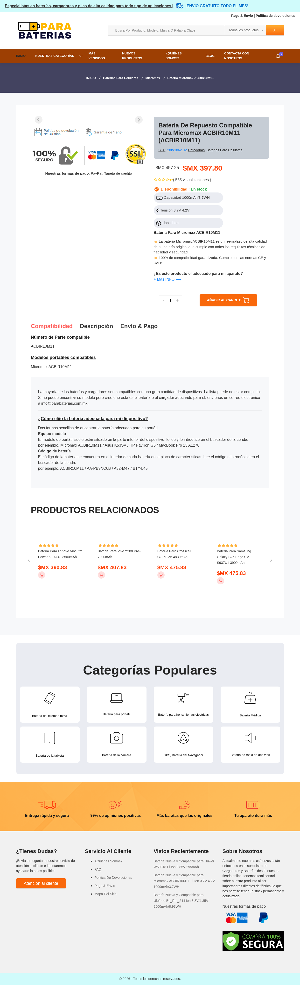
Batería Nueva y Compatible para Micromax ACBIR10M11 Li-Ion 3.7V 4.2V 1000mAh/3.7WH (184, 881)
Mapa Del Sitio (106, 894)
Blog (210, 56)
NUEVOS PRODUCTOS (132, 56)
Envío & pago (139, 326)
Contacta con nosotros (236, 56)
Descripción (96, 326)
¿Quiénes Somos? (173, 56)
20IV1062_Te (177, 150)
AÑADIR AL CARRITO (228, 300)
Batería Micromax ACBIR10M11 (190, 78)
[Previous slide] (38, 120)
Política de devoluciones (275, 16)
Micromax (152, 78)
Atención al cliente (41, 883)
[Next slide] (139, 120)
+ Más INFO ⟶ (167, 279)
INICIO (21, 56)
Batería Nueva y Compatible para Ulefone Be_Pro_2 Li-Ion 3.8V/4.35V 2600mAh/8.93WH (181, 900)
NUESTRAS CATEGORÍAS (54, 56)
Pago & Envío (242, 16)
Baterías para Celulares (120, 78)
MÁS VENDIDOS (97, 56)
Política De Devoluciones (113, 877)
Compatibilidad (52, 326)
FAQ (98, 869)
